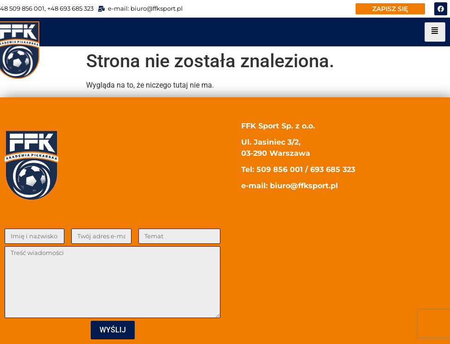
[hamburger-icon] (435, 32)
